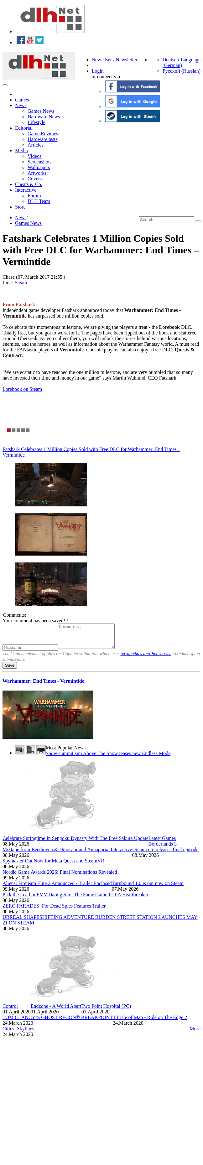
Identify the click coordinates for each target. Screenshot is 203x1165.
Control (10, 1010)
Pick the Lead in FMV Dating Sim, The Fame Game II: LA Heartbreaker (75, 899)
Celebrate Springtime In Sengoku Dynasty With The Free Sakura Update (75, 843)
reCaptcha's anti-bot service (146, 658)
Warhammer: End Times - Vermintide (43, 685)
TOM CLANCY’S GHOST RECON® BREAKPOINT (58, 1022)
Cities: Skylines (18, 1033)
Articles (36, 145)
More (195, 1033)
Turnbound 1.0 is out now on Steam (148, 888)
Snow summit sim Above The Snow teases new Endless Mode (108, 758)
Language (190, 59)
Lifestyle (36, 122)
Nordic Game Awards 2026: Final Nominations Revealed (60, 876)
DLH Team (39, 201)
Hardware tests (43, 139)
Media (21, 150)
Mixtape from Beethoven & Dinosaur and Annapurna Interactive (67, 854)
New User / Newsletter (115, 59)
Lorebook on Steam (22, 389)
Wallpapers (39, 167)
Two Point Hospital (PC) (106, 1010)
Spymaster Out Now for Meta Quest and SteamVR (53, 865)
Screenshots (39, 161)
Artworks (37, 173)
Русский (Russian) (181, 71)
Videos (34, 156)
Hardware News (44, 116)
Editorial (24, 128)
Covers (35, 178)
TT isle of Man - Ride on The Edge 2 (150, 1022)
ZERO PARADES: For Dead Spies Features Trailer (54, 910)
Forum (34, 195)
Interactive (25, 190)
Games (22, 99)
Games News (41, 111)
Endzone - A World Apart (56, 1010)
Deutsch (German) (172, 62)
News (20, 105)
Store (20, 207)
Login (98, 71)
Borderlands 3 (162, 848)
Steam (21, 282)
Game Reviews (43, 133)
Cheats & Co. (28, 184)
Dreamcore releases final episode (165, 854)
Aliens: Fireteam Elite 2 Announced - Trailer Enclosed (57, 888)
